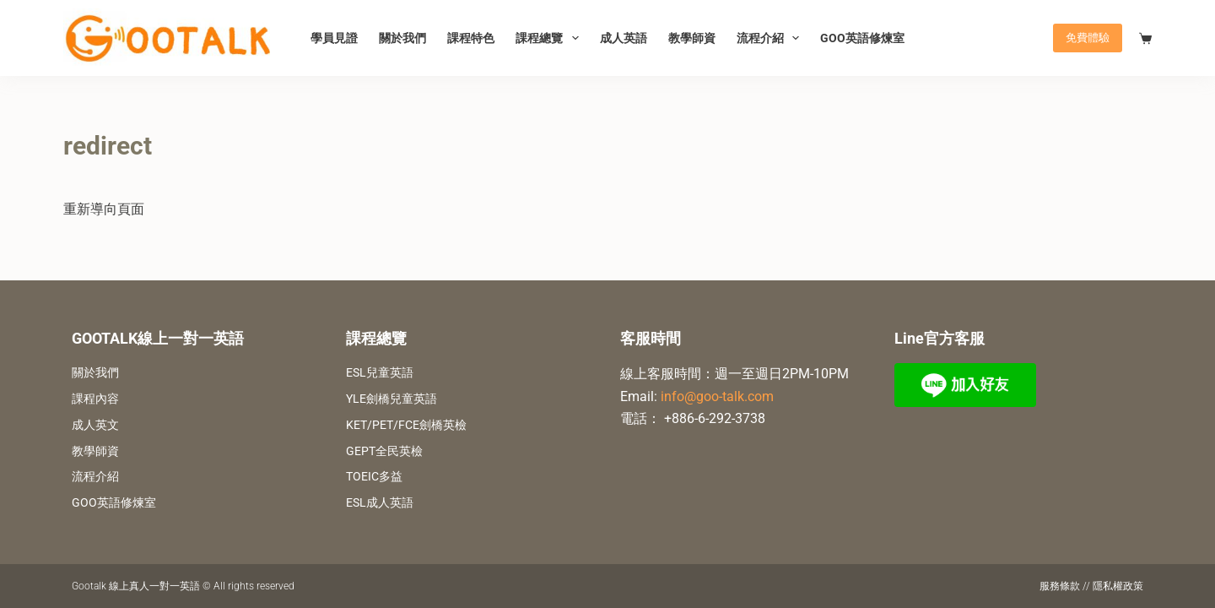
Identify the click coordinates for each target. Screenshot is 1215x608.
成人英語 (623, 38)
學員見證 (334, 38)
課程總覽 (551, 38)
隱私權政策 (1118, 586)
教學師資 (692, 38)
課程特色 (470, 38)
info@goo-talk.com (717, 396)
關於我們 (402, 38)
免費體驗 (1088, 37)
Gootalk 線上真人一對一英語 (136, 586)
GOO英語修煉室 (862, 38)
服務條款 (1060, 586)
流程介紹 (772, 38)
